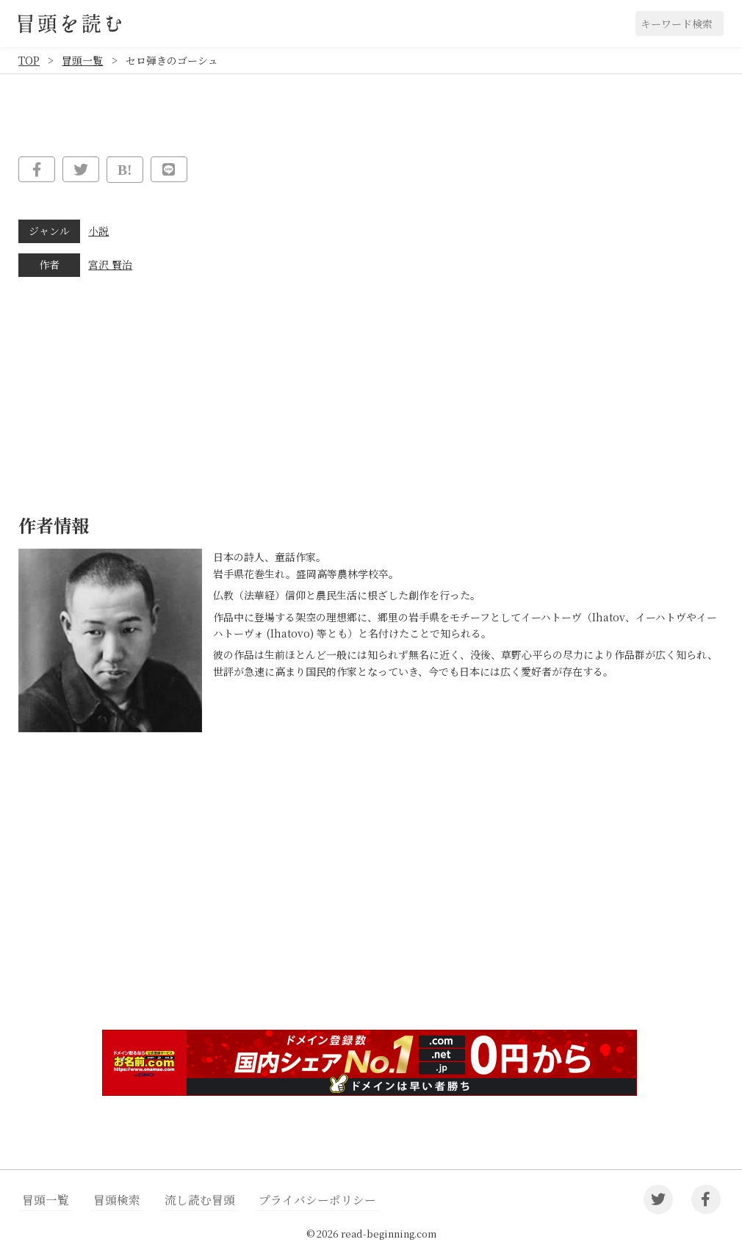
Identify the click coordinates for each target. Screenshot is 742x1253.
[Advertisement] (371, 905)
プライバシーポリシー (293, 1199)
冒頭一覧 (82, 60)
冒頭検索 (108, 1199)
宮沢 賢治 (110, 264)
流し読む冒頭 (184, 1199)
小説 (98, 230)
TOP (29, 60)
